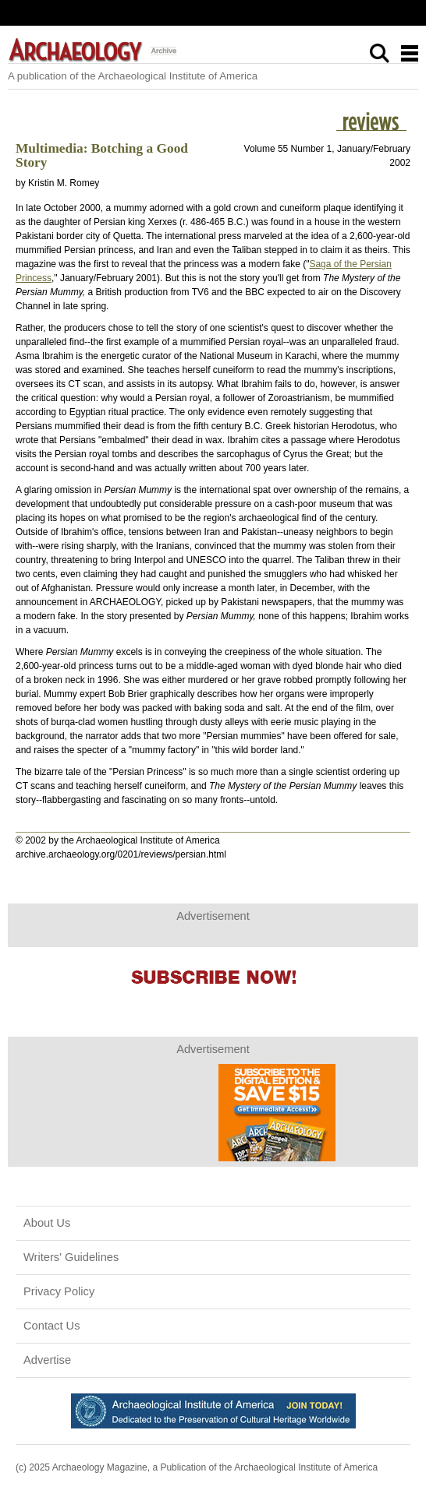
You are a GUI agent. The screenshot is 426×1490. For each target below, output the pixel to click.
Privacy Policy (58, 1291)
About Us (46, 1223)
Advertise (47, 1360)
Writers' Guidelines (71, 1257)
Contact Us (51, 1325)
